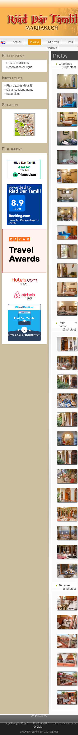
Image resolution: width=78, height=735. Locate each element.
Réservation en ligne (19, 67)
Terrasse (64, 585)
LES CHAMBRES (17, 63)
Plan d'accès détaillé (19, 85)
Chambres (65, 63)
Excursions (13, 93)
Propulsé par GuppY (17, 723)
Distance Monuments (19, 89)
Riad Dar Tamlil (24, 318)
